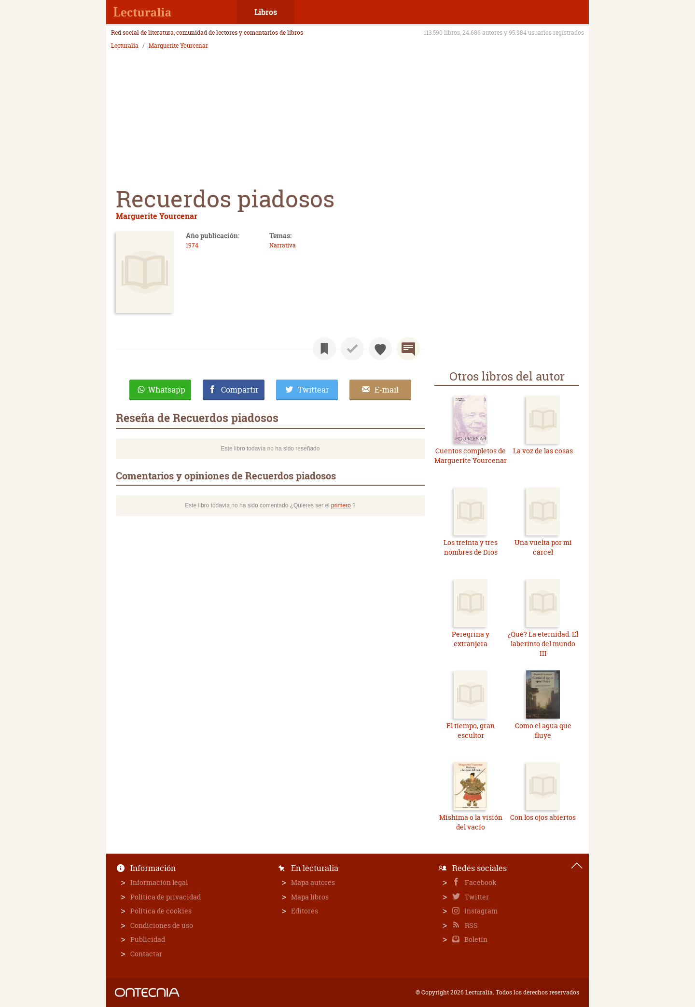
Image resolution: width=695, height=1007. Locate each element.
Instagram (480, 910)
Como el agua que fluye (543, 730)
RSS (470, 925)
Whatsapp (166, 389)
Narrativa (282, 245)
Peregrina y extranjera (470, 638)
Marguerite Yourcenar (178, 46)
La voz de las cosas (543, 450)
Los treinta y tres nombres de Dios (471, 547)
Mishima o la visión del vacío (470, 822)
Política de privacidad (165, 896)
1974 (192, 245)
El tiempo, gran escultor (470, 730)
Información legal (159, 882)
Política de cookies (161, 910)
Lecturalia (125, 46)
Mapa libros (310, 896)
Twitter (476, 896)
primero (341, 505)
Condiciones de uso (161, 925)
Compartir (240, 389)
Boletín (475, 939)
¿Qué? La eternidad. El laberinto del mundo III (543, 643)
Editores (304, 910)
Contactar (146, 953)
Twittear (313, 389)
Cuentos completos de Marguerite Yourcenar (470, 455)
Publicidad (147, 939)
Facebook (480, 882)
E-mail (387, 389)
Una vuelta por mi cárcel (543, 547)
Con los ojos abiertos (543, 817)
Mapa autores (313, 882)
